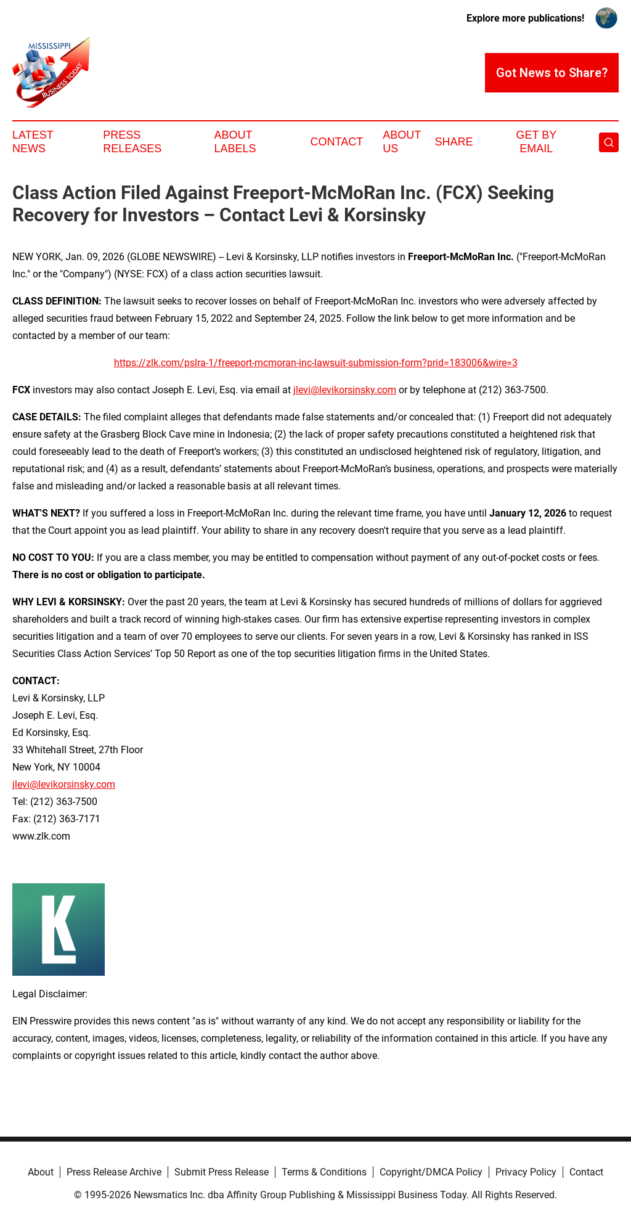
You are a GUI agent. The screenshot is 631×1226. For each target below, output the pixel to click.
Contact (336, 142)
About (41, 1172)
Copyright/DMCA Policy (431, 1172)
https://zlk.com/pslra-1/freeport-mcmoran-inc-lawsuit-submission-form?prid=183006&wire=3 (316, 363)
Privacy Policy (525, 1172)
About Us (402, 142)
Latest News (32, 142)
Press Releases (132, 142)
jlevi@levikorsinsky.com (344, 390)
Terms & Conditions (324, 1172)
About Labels (235, 142)
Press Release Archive (114, 1172)
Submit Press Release (221, 1172)
